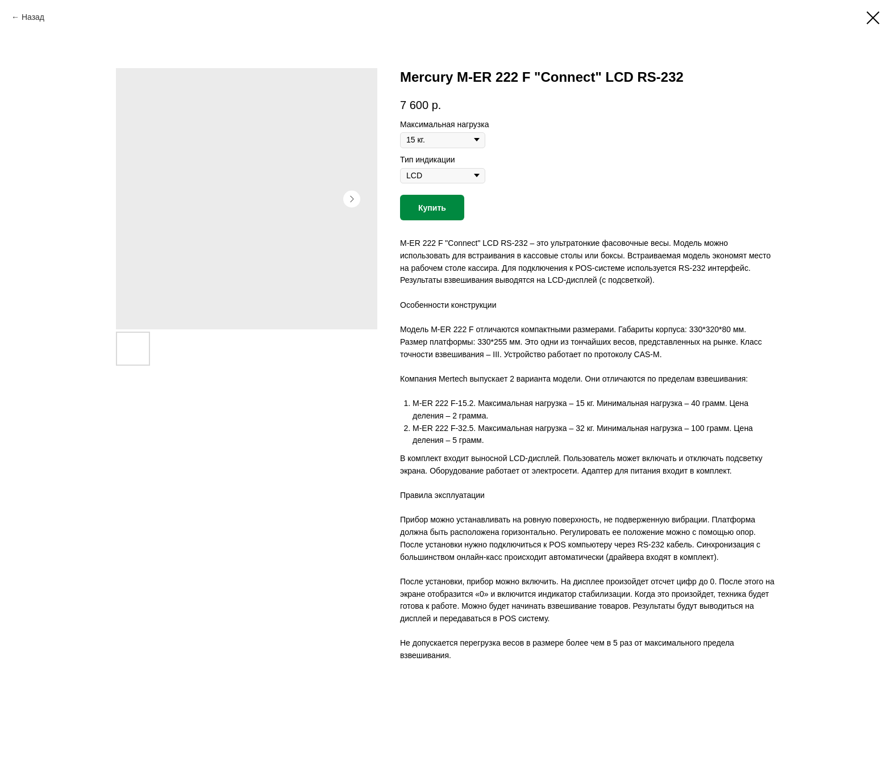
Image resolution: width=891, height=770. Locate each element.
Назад (33, 17)
